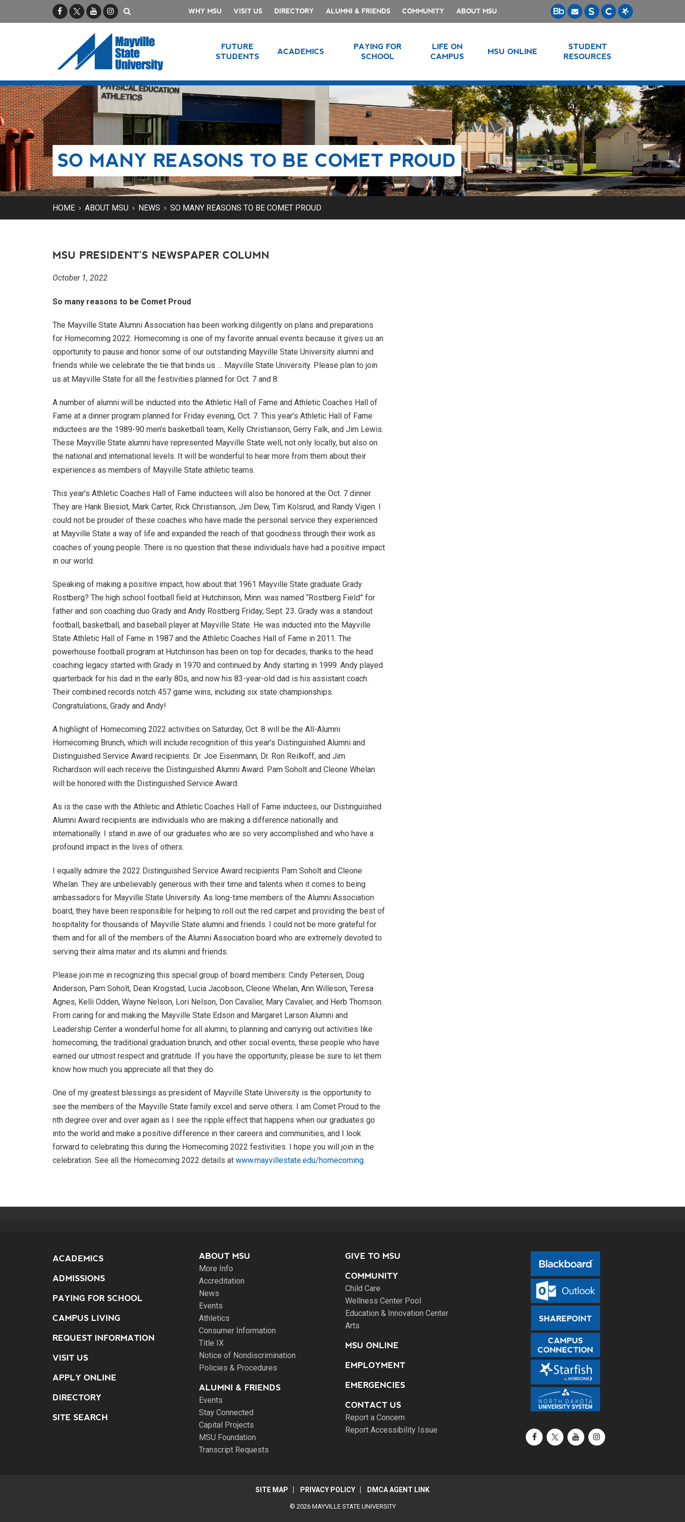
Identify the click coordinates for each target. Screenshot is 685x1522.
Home (64, 208)
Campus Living (87, 1318)
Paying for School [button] (378, 51)
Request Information (104, 1338)
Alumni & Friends (358, 11)
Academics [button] (300, 51)
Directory (294, 11)
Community (423, 11)
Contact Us (373, 1405)
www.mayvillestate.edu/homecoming (300, 1160)
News (149, 208)
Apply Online (85, 1377)
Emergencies (375, 1385)
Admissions (79, 1278)
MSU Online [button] (512, 51)
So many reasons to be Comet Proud (245, 208)
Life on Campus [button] (447, 51)
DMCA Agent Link (399, 1489)
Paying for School (98, 1298)
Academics (78, 1258)
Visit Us (248, 11)
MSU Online (372, 1345)
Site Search (80, 1417)
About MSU (476, 11)
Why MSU (205, 11)
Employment (375, 1365)
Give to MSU (373, 1256)
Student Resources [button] (587, 51)
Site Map (271, 1489)
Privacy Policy (327, 1489)
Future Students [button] (237, 51)
